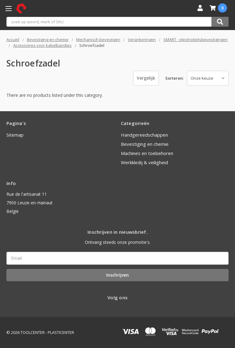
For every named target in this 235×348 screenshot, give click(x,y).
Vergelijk (146, 78)
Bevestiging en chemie (145, 144)
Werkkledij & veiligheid (144, 162)
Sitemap (15, 135)
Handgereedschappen (144, 135)
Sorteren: (174, 78)
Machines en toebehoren (147, 153)
